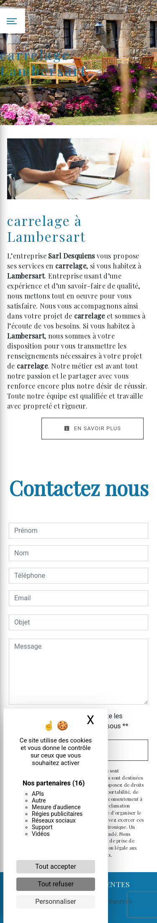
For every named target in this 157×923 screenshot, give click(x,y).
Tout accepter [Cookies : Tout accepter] (55, 866)
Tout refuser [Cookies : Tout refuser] (56, 884)
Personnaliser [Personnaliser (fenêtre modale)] (55, 901)
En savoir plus (92, 428)
